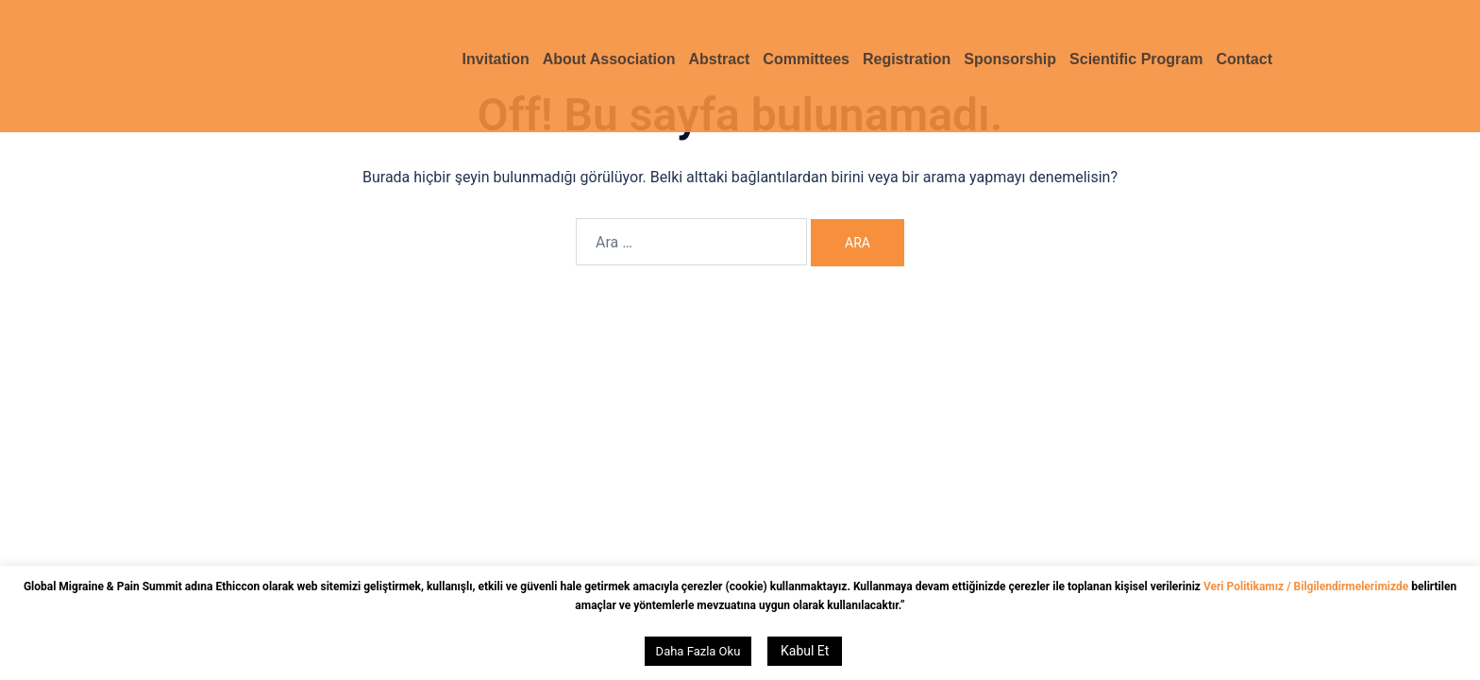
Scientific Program (1135, 59)
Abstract (718, 59)
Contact (1244, 59)
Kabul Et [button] (805, 650)
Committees (806, 59)
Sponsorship (1010, 59)
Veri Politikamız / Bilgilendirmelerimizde (1307, 586)
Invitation (496, 59)
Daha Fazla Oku (698, 651)
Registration (906, 59)
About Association (609, 59)
